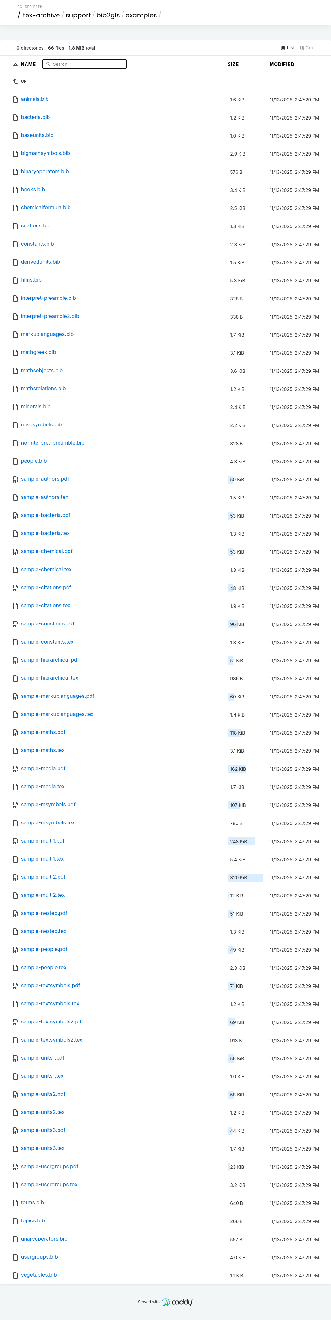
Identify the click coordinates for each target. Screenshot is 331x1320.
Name (29, 64)
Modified (282, 64)
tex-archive (41, 15)
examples (141, 15)
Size (233, 64)
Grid (307, 48)
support (78, 15)
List (287, 48)
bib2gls (108, 15)
